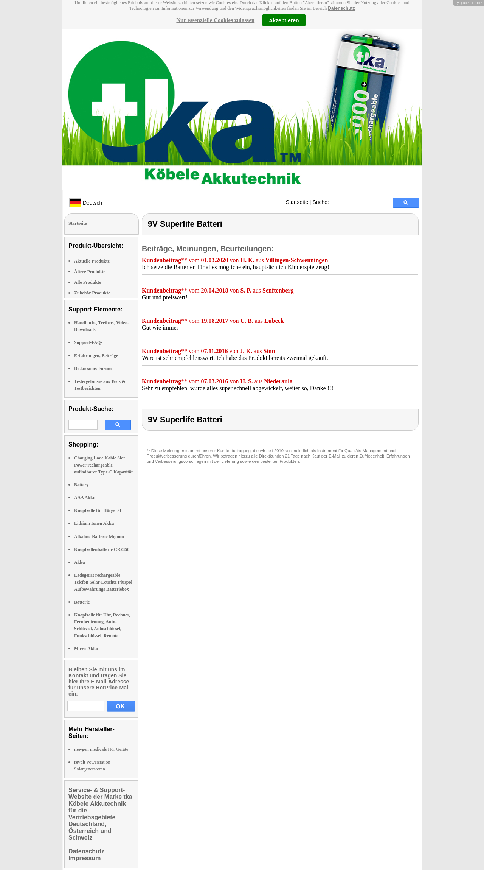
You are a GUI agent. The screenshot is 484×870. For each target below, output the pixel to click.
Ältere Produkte (89, 271)
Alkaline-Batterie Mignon (99, 536)
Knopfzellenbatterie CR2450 (101, 549)
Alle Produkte (87, 282)
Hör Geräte (101, 749)
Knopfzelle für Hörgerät (97, 510)
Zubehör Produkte (92, 293)
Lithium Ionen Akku (94, 523)
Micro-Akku (86, 648)
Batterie (82, 602)
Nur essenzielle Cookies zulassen (215, 20)
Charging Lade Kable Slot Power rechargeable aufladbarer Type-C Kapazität (103, 464)
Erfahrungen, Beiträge (96, 355)
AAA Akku (84, 497)
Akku (79, 562)
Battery (81, 484)
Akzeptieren (284, 20)
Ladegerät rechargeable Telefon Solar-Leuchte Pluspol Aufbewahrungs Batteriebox (103, 582)
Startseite (297, 202)
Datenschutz (341, 8)
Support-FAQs (88, 342)
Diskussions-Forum (93, 368)
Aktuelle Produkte (92, 261)
